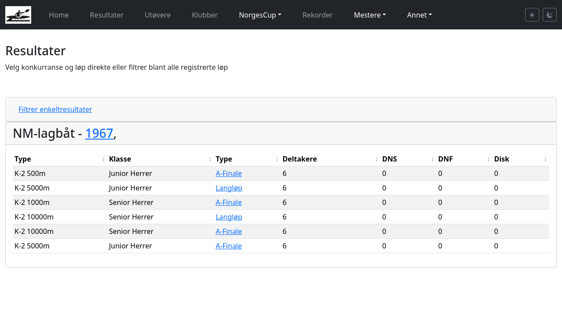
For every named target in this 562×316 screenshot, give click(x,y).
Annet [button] (417, 15)
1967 (99, 133)
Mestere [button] (367, 15)
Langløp (229, 188)
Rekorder (318, 15)
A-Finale (229, 173)
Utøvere (158, 15)
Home (59, 15)
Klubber (205, 15)
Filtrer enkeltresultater (55, 109)
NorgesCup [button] (257, 15)
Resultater (107, 15)
